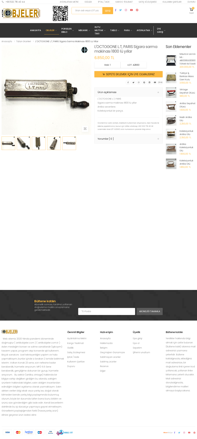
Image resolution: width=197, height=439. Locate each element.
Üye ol (136, 343)
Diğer (103, 370)
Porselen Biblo (66, 30)
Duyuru (191, 1)
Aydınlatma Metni (69, 1)
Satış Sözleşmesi (148, 1)
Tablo (113, 30)
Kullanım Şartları (172, 1)
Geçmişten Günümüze (112, 352)
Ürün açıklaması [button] (107, 92)
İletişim (103, 347)
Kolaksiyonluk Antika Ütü (186, 133)
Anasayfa (35, 30)
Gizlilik (88, 1)
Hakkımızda (106, 343)
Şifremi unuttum (141, 352)
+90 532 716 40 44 (13, 2)
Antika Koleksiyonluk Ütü (186, 147)
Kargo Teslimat (124, 1)
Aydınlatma (143, 30)
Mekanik (83, 30)
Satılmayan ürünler (110, 357)
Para (127, 30)
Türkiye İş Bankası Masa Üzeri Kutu (187, 76)
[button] (191, 10)
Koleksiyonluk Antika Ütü (186, 162)
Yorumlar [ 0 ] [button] (106, 139)
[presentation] (101, 302)
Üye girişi (137, 338)
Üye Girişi (160, 30)
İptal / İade (103, 1)
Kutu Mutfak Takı (99, 30)
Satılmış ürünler (108, 361)
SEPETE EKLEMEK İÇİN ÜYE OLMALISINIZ (130, 74)
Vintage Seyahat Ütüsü (187, 91)
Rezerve (104, 366)
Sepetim (137, 347)
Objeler (50, 30)
